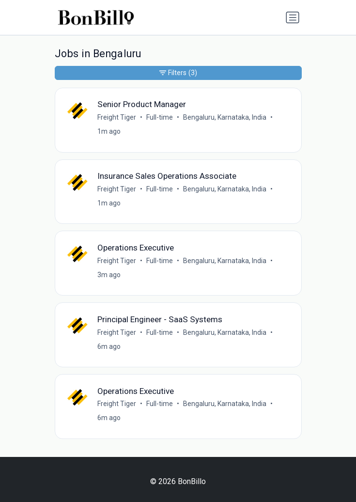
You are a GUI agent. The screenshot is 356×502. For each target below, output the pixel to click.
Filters (178, 73)
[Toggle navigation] (292, 17)
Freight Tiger (116, 117)
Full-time (159, 117)
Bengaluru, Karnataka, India (224, 117)
